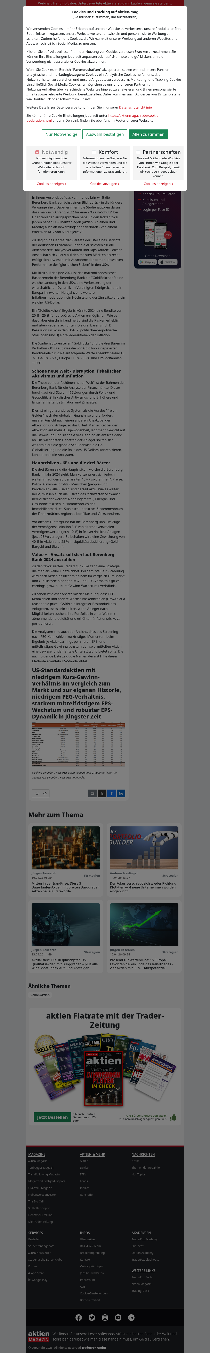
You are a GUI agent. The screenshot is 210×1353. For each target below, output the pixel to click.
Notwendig (55, 151)
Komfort (108, 151)
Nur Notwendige (62, 134)
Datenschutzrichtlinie (135, 107)
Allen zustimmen (148, 134)
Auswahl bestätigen (105, 134)
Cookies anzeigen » (51, 183)
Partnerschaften (162, 151)
